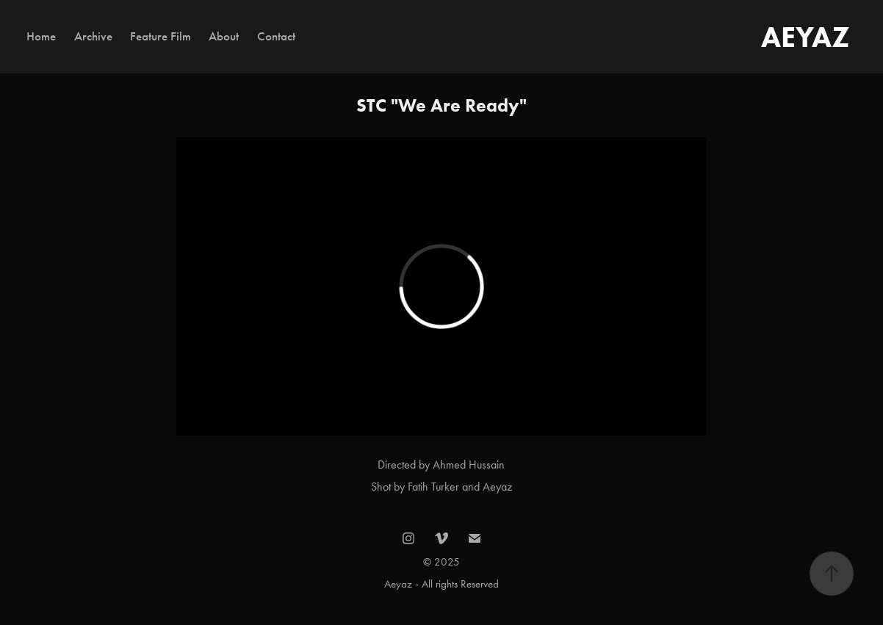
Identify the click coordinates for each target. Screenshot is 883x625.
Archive (93, 36)
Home (41, 36)
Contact (276, 36)
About (224, 36)
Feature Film (160, 36)
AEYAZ (805, 36)
